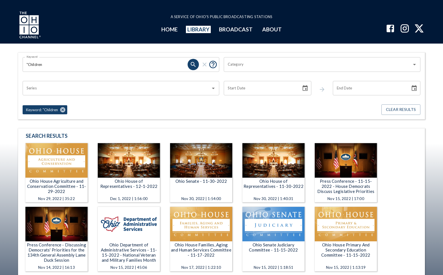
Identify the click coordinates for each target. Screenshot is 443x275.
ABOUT (272, 29)
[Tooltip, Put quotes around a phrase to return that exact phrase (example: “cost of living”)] (213, 64)
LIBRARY (198, 29)
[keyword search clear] (204, 64)
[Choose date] (305, 88)
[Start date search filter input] (260, 88)
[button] (45, 109)
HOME (169, 29)
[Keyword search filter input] (105, 64)
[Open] (414, 64)
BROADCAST (236, 29)
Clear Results (401, 110)
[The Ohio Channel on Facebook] (390, 29)
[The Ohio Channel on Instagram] (405, 29)
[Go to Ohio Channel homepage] (29, 26)
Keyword (32, 56)
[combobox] (317, 64)
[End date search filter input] (369, 88)
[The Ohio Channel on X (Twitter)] (419, 29)
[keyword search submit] (193, 64)
